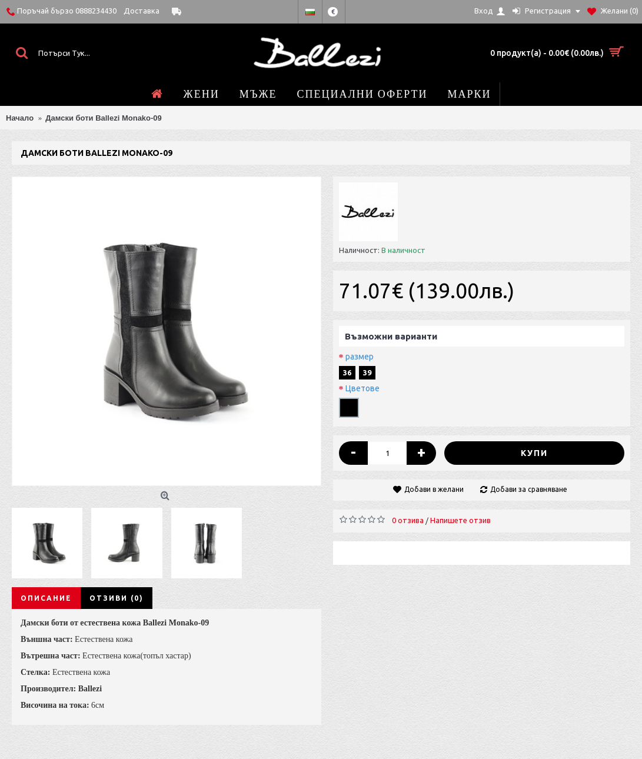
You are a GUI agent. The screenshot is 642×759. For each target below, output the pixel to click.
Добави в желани (434, 489)
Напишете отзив (460, 520)
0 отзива (408, 520)
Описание (46, 598)
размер (359, 356)
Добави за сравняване (528, 489)
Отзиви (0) (116, 598)
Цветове (362, 388)
